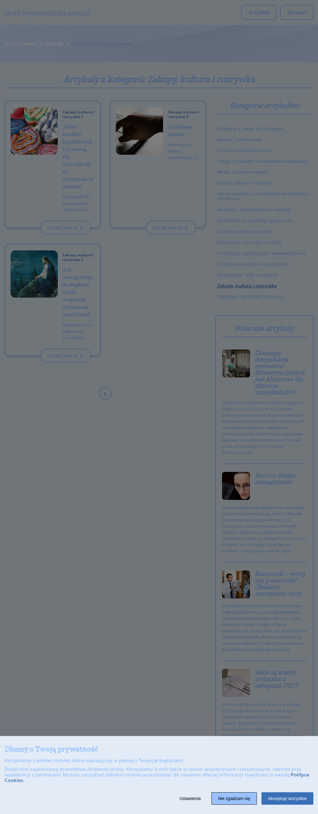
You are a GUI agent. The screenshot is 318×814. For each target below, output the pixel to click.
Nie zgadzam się (234, 798)
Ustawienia (190, 798)
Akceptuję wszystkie (287, 798)
